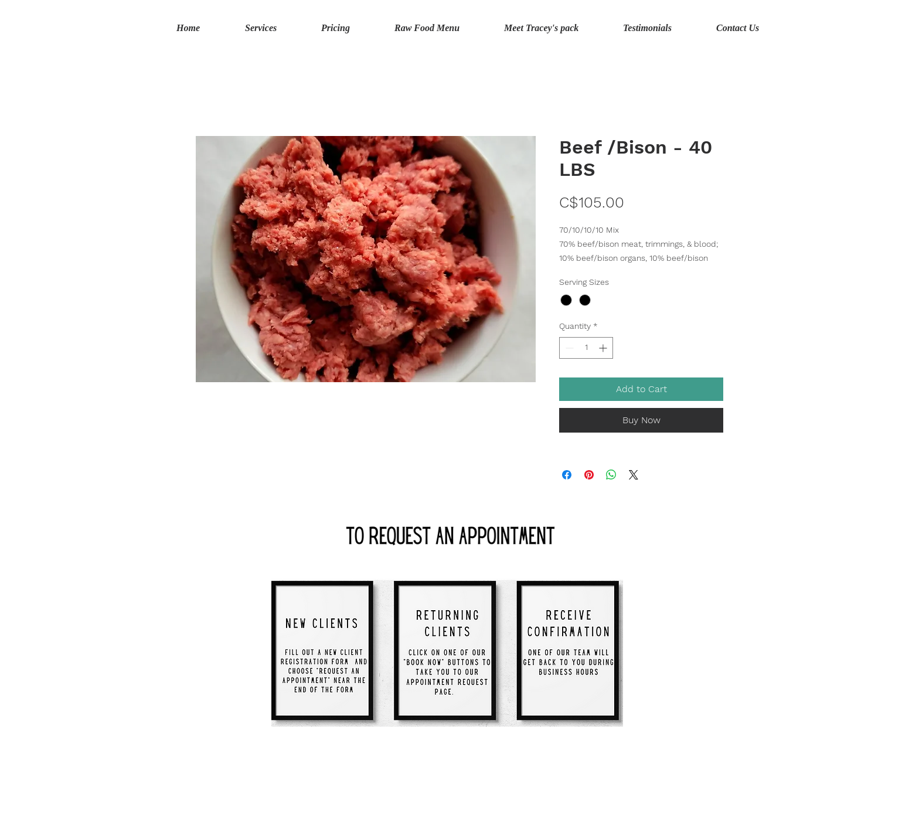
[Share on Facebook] (567, 475)
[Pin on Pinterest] (589, 475)
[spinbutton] (586, 348)
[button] (846, 28)
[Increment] (604, 348)
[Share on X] (634, 475)
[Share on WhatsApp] (611, 475)
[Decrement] (568, 348)
